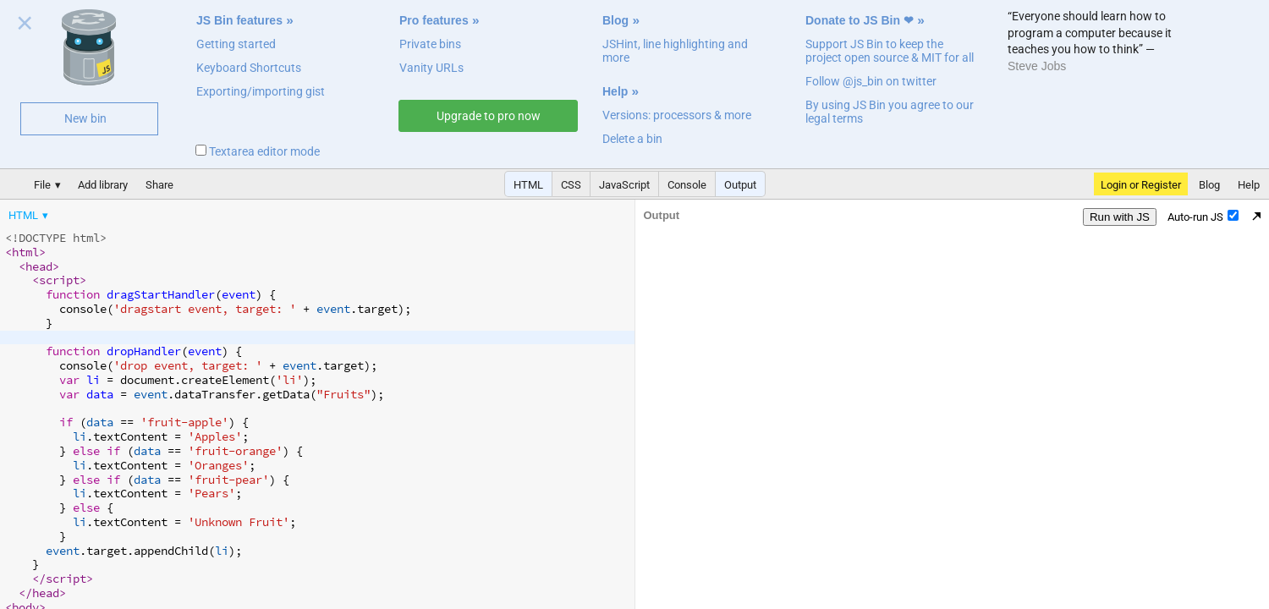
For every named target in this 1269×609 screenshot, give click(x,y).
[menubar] (135, 211)
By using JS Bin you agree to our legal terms (889, 111)
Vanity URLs (431, 67)
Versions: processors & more (676, 115)
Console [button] (686, 184)
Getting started (236, 44)
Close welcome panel (25, 26)
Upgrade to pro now (489, 116)
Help (615, 91)
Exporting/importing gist (260, 91)
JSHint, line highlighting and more (675, 50)
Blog (615, 20)
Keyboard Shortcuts (248, 67)
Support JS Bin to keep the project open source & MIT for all (889, 50)
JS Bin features (239, 20)
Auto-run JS (1203, 216)
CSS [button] (571, 184)
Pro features (434, 20)
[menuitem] (29, 215)
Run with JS (1120, 217)
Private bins (430, 44)
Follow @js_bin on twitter (871, 81)
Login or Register (1141, 184)
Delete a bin (632, 138)
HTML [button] (528, 184)
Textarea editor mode (257, 151)
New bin (85, 118)
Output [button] (740, 184)
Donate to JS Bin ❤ (859, 20)
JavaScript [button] (624, 184)
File (42, 184)
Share (159, 184)
